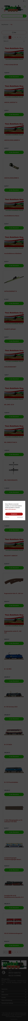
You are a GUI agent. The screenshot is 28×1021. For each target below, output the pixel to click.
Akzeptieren (14, 514)
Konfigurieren (20, 517)
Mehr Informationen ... (11, 509)
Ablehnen (7, 517)
